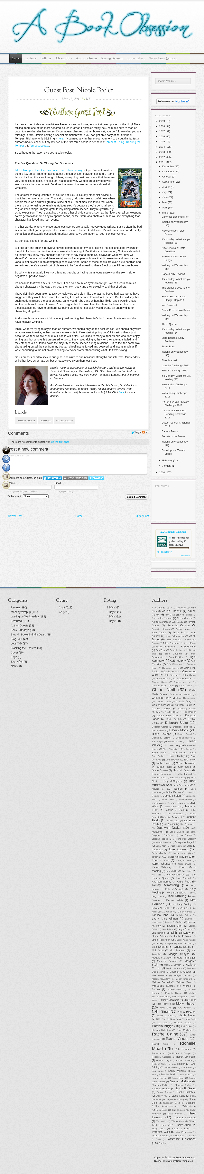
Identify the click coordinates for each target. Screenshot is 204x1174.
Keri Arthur (176, 896)
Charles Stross (160, 682)
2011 (162, 162)
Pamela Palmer (182, 1022)
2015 (162, 141)
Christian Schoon (182, 694)
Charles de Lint (182, 682)
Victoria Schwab (160, 1135)
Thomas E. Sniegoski (184, 1117)
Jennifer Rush (172, 820)
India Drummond (181, 785)
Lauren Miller (174, 925)
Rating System (112, 58)
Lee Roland (167, 929)
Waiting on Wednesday (25, 616)
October (166, 176)
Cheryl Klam (185, 685)
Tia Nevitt (161, 1121)
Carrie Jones (170, 671)
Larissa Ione (160, 915)
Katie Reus (184, 881)
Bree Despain (173, 653)
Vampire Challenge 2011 (175, 365)
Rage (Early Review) (173, 273)
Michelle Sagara (173, 993)
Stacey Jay (161, 1096)
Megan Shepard (183, 979)
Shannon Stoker (183, 1085)
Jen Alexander (175, 813)
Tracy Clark (158, 1128)
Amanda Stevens (161, 629)
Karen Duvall (184, 864)
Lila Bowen (158, 932)
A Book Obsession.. (184, 1157)
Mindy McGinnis (170, 1000)
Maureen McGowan (180, 971)
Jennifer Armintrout (172, 817)
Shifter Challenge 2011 (174, 370)
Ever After (17, 661)
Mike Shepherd (179, 996)
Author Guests (86, 58)
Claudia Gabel (163, 701)
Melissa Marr (183, 982)
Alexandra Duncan (162, 618)
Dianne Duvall (184, 734)
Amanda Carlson (178, 625)
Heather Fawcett (183, 774)
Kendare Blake (175, 892)
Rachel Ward (160, 1044)
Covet (14, 652)
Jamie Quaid (167, 799)
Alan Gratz (170, 615)
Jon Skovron (170, 835)
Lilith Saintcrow (180, 932)
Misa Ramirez (163, 1004)
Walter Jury (178, 1135)
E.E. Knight (157, 741)
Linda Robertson (161, 940)
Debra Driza (158, 730)
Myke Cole (166, 1008)
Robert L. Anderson (162, 1057)
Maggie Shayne (178, 954)
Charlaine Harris (182, 678)
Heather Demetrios (161, 774)
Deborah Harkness (182, 727)
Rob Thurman (183, 1049)
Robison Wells (159, 1064)
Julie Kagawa (178, 849)
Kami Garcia (160, 860)
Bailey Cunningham (165, 646)
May (164, 202)
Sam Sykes (157, 1071)
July (164, 192)
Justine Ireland (179, 853)
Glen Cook (184, 767)
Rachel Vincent (177, 1039)
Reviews (30, 58)
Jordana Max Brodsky (184, 839)
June (165, 197)
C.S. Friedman (174, 664)
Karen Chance (161, 863)
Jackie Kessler (173, 792)
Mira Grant (190, 1000)
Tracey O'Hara (183, 1125)
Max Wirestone (160, 975)
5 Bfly (110, 621)
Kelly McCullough (174, 889)
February (167, 460)
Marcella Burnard (167, 961)
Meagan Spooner (182, 975)
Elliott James (159, 752)
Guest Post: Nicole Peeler (176, 310)
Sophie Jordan (164, 1092)
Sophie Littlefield (186, 1092)
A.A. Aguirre (158, 607)
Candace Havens (170, 668)
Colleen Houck (183, 705)
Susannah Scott (171, 1103)
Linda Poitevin (182, 936)
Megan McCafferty (161, 979)
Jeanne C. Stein (175, 810)
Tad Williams (171, 1106)
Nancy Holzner (187, 1011)
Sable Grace (170, 1067)
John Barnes (177, 832)
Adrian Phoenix (171, 611)
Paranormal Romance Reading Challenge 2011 (174, 414)
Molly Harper (186, 1003)
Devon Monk (178, 730)
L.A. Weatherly (169, 912)
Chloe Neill (163, 689)
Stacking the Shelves (23, 648)
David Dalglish (173, 719)
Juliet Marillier (159, 853)
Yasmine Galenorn (181, 1139)
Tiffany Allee (177, 1121)
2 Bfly (110, 607)
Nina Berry (175, 1019)
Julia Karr (161, 846)
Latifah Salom (183, 915)
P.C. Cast (162, 1022)
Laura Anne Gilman (165, 918)
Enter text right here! (77, 464)
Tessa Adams (175, 1113)
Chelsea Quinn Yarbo (163, 685)
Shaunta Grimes (161, 1088)
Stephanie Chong (175, 1099)
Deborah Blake (176, 723)
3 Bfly (110, 612)
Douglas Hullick (184, 738)
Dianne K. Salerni (161, 738)
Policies (45, 58)
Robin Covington (164, 1060)
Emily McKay (177, 756)
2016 (162, 136)
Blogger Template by (173, 1161)
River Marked (169, 360)
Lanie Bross (186, 912)
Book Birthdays (20, 630)
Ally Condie (177, 622)
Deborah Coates (160, 727)
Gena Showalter (186, 763)
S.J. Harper (178, 1064)
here (60, 138)
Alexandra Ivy (184, 618)
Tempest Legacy (39, 145)
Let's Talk (16, 643)
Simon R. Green (185, 1088)
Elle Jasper (186, 749)
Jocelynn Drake (169, 828)
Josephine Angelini (185, 842)
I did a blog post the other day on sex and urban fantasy (48, 170)
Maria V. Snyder (172, 965)
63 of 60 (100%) (164, 552)
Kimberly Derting (182, 904)
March (165, 212)
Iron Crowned (169, 305)
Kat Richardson (175, 874)
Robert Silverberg (186, 1056)
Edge (14, 657)
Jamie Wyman (159, 803)
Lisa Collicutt (185, 943)
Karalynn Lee (183, 860)
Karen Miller (172, 871)
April (164, 207)
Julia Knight (176, 846)
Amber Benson (183, 629)
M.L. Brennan (177, 950)
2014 (162, 146)
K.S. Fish (166, 857)
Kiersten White (174, 900)
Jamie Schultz (185, 799)
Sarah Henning (159, 1078)
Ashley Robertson (171, 643)
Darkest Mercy (170, 431)
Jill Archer (169, 824)
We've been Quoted (163, 58)
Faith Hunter (163, 763)
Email (57, 483)
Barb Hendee (188, 646)
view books (185, 556)
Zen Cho (163, 1143)
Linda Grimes (160, 936)
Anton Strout (173, 639)
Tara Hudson (178, 1110)
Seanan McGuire (180, 1081)
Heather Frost (159, 777)
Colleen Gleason (161, 705)
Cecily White (162, 678)
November (168, 171)
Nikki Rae (161, 1019)
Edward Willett (175, 741)
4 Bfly (110, 616)
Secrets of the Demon (174, 436)
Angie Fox (179, 632)
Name (11, 483)
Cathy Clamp (189, 675)
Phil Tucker (186, 1026)
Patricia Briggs (162, 1026)
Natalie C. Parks (165, 1015)
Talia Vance (189, 1106)
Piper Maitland (184, 1030)
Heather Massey (178, 777)
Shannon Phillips (160, 1085)
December (168, 166)
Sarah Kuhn (178, 1078)
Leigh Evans (185, 929)
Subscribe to (28, 496)
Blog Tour (16, 639)
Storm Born (168, 346)
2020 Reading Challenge (173, 531)
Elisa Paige (174, 745)
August (166, 187)
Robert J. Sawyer (181, 1053)
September (168, 181)
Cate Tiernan (171, 675)
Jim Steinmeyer (188, 824)
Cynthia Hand (172, 712)
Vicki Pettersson (184, 1132)
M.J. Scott (158, 950)
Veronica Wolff (161, 1131)
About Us (63, 58)
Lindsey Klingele (164, 943)
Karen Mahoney (161, 867)
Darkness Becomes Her (175, 216)
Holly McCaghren (172, 781)
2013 (162, 151)
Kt (170, 537)
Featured (45, 420)
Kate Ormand (183, 878)
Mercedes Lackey (163, 985)
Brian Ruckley (176, 657)
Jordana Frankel (160, 839)
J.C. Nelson (175, 788)
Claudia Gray (183, 701)
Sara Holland (167, 1074)
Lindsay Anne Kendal (185, 940)
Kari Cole (187, 871)
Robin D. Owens (184, 1060)
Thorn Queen (169, 324)
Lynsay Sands (182, 946)
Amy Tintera (159, 632)
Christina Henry (161, 697)
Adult (62, 607)
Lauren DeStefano (174, 922)
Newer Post (15, 516)
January (166, 465)
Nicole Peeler (64, 420)
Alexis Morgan (160, 622)
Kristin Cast (179, 908)
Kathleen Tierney (161, 881)
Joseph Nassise (163, 842)
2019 (162, 120)
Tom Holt (166, 1125)
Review (15, 607)
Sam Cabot (186, 1067)
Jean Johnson (172, 806)
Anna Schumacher (174, 636)
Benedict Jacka (177, 650)
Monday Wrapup (21, 612)
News (14, 666)
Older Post (142, 516)
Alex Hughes (186, 615)
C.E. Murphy (178, 660)
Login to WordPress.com (75, 478)
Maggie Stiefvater (162, 957)
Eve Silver (190, 759)
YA (60, 612)
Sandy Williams (177, 1071)
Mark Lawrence (174, 968)
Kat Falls (156, 874)
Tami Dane (161, 1110)
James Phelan (172, 795)
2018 (162, 126)
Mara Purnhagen (186, 957)
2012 (162, 157)
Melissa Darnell (161, 982)
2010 (162, 472)
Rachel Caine (165, 1034)
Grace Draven (160, 770)
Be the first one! (60, 441)
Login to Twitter (96, 478)
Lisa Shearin (160, 946)
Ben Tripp (160, 650)
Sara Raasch (185, 1074)
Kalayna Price (182, 856)
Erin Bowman (172, 760)
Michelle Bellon (174, 989)
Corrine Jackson (161, 708)
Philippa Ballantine (161, 1030)
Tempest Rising (114, 142)
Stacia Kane (178, 1095)
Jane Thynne (178, 803)
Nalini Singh (161, 1011)
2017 (162, 131)
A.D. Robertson (178, 607)
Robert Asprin (159, 1053)
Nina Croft (190, 1019)
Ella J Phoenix (170, 749)
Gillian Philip (164, 767)
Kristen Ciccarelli (160, 908)
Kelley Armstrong (165, 885)
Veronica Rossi (181, 1128)
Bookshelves (135, 58)
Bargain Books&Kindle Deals (28, 634)
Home (16, 58)
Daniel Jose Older (168, 715)
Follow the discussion (145, 432)
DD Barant (189, 712)
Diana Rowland (161, 734)
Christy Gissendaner (186, 698)
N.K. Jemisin (184, 1008)
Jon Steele (186, 835)
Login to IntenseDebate (52, 478)
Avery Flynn (190, 643)
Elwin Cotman (178, 752)
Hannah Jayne (182, 770)
